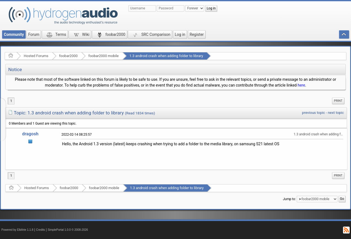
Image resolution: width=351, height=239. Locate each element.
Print (338, 101)
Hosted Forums (36, 56)
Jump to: (289, 199)
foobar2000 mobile (103, 56)
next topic (336, 113)
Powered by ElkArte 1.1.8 (17, 229)
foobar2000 (68, 56)
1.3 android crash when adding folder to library (166, 56)
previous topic (313, 113)
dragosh (30, 133)
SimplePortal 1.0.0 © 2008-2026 (68, 229)
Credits (40, 229)
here (301, 85)
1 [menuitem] (11, 101)
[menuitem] (338, 101)
